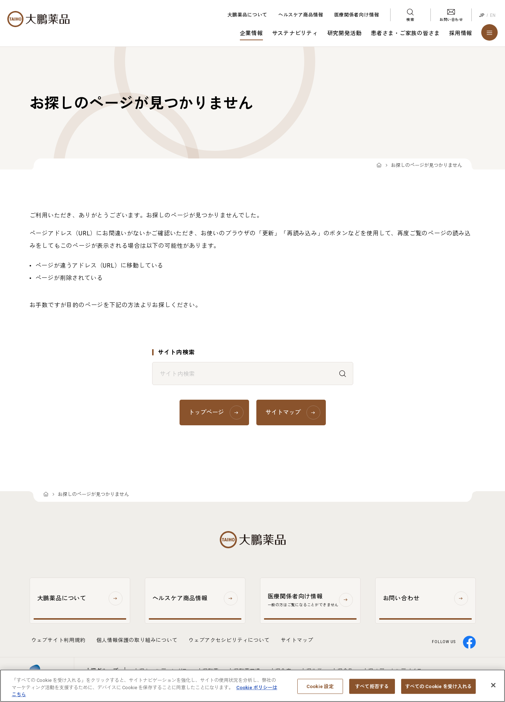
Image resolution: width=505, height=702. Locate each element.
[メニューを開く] (489, 32)
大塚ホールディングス (160, 671)
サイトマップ (297, 640)
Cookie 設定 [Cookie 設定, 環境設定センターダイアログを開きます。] (319, 691)
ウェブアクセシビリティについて (229, 640)
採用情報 (460, 33)
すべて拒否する (372, 691)
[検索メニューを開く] (410, 14)
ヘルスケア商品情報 (300, 15)
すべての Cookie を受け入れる (438, 691)
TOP (379, 165)
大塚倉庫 (280, 671)
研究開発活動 (344, 33)
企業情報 (251, 33)
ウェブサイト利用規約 (58, 640)
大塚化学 (311, 671)
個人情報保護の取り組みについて (137, 640)
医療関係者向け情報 (356, 15)
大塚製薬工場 (244, 671)
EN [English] (493, 15)
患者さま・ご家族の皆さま (405, 33)
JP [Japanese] (482, 15)
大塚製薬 (208, 671)
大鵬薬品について (247, 15)
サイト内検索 (176, 352)
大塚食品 (342, 671)
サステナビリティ (295, 33)
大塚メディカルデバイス (392, 671)
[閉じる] (493, 690)
